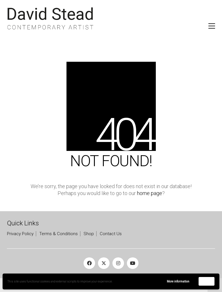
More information (178, 281)
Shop (89, 233)
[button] (211, 26)
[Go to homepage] (50, 18)
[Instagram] (118, 263)
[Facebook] (89, 263)
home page (149, 193)
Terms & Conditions (58, 233)
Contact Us (111, 233)
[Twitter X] (104, 263)
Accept (206, 281)
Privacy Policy (20, 233)
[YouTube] (132, 263)
